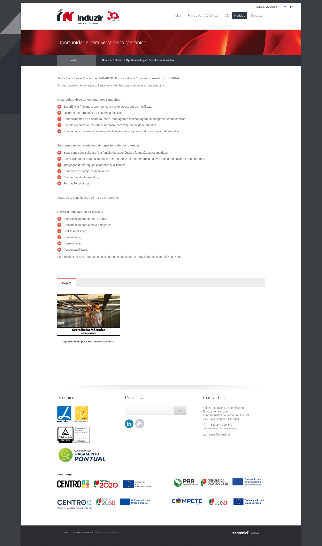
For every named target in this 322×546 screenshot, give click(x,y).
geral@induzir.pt (216, 434)
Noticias (117, 60)
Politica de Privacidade (106, 532)
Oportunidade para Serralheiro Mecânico (150, 60)
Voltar (74, 60)
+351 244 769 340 (217, 424)
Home (105, 60)
